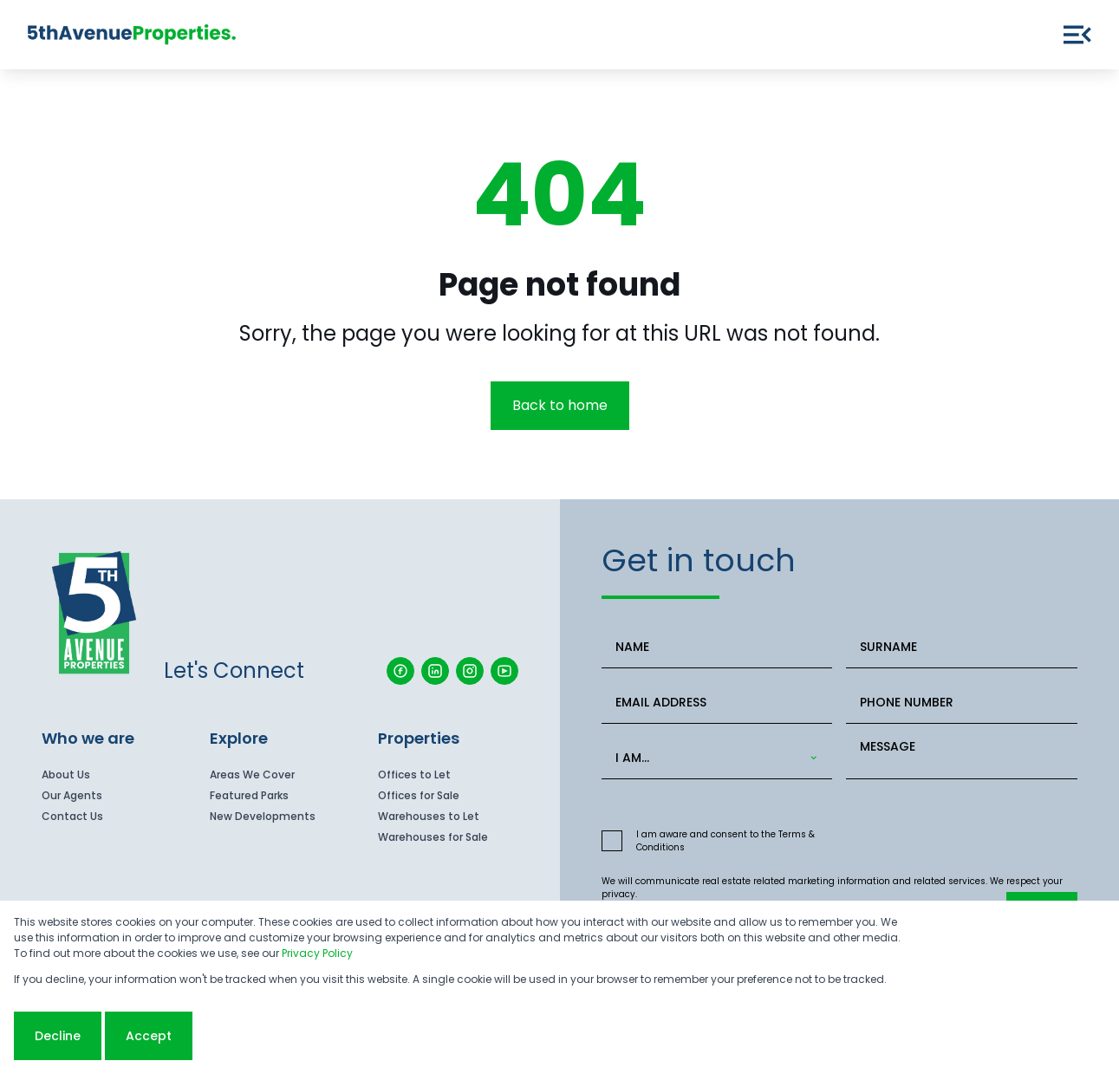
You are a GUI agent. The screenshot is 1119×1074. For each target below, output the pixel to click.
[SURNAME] (962, 647)
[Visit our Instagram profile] (470, 671)
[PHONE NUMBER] (962, 702)
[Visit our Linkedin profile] (435, 671)
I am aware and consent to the (725, 841)
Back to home (560, 405)
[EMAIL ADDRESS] (717, 702)
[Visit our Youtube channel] (504, 671)
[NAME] (717, 647)
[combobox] (714, 758)
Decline (58, 1036)
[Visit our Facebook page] (400, 671)
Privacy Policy (317, 953)
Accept (149, 1036)
